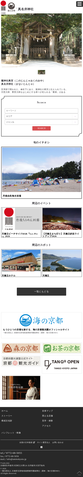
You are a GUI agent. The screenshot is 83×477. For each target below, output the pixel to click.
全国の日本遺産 (27, 442)
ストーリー (6, 416)
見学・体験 (47, 420)
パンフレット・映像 (11, 433)
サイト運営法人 (43, 442)
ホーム (4, 411)
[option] (41, 40)
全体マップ (47, 411)
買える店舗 (47, 416)
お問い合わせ (58, 442)
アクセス (46, 426)
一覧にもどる (41, 291)
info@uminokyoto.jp (16, 459)
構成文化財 (6, 420)
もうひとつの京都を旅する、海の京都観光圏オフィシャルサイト (36, 329)
